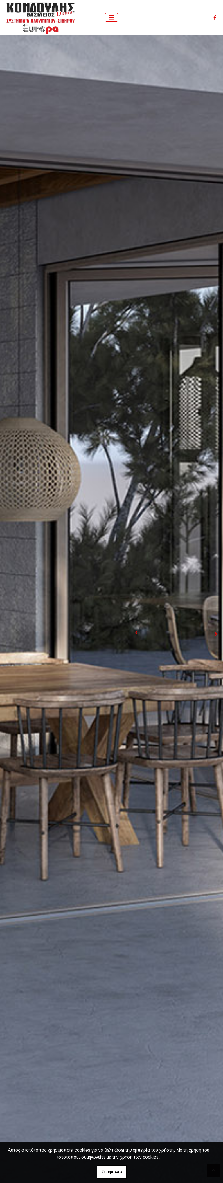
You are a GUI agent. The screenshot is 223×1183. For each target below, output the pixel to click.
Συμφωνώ (111, 1171)
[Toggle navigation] (111, 17)
